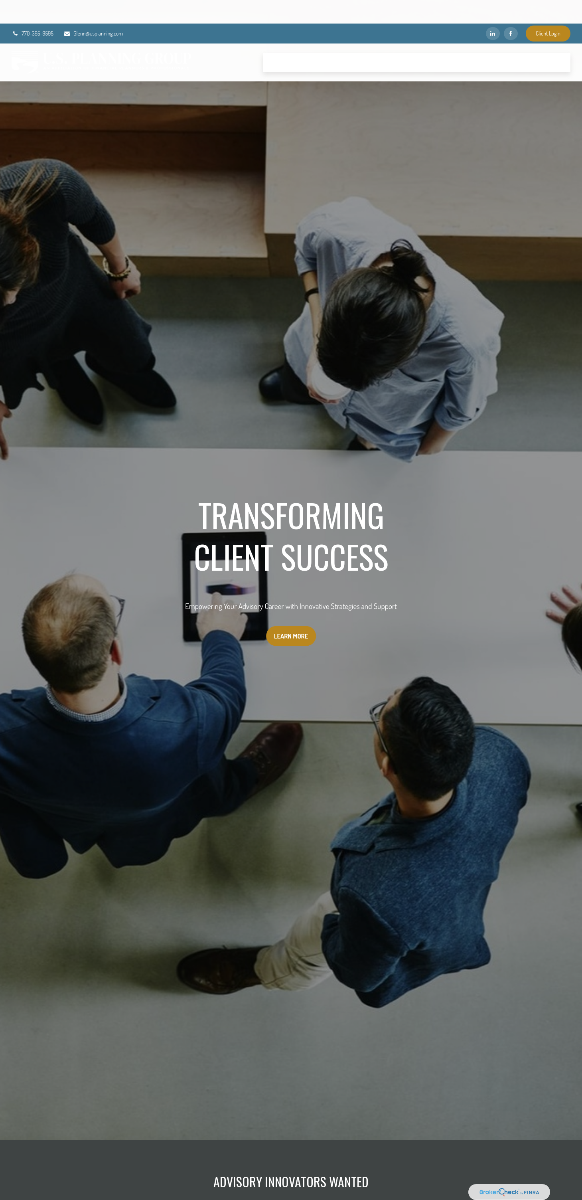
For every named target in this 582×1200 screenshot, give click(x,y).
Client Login (548, 10)
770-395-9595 (32, 10)
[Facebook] (511, 10)
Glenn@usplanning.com (93, 10)
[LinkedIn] (493, 10)
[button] (279, 39)
